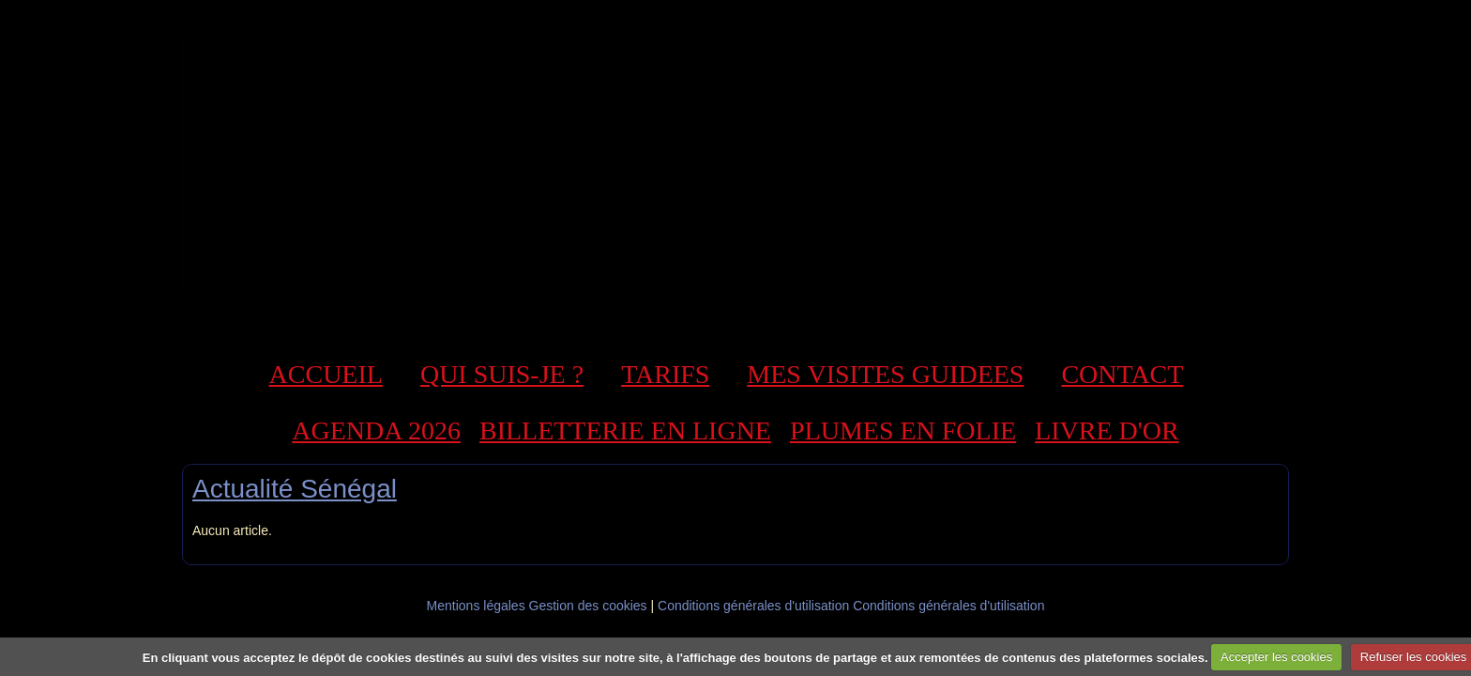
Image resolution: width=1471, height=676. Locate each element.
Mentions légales (476, 605)
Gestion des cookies (588, 605)
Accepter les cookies (1276, 657)
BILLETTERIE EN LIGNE (625, 430)
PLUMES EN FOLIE (903, 430)
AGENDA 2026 (376, 430)
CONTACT (1122, 374)
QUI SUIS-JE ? (502, 374)
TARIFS (665, 374)
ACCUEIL (326, 374)
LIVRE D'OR (1107, 430)
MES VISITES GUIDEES (885, 374)
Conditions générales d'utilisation (753, 605)
